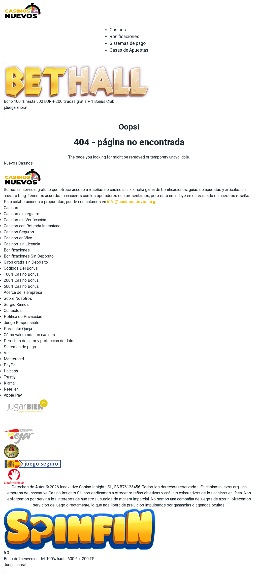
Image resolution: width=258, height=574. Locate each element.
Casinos (118, 29)
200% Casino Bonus (21, 280)
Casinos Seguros (19, 232)
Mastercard (14, 359)
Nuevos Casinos (18, 163)
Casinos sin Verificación (25, 219)
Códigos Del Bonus (21, 268)
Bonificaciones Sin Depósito (29, 256)
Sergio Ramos (16, 304)
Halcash (11, 371)
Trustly (10, 377)
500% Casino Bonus (21, 286)
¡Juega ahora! (15, 107)
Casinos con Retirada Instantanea (33, 226)
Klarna (9, 383)
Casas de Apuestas (129, 50)
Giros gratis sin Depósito (26, 262)
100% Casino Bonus (21, 274)
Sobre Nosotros (18, 298)
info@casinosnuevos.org (131, 201)
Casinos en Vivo (18, 238)
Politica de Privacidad (23, 316)
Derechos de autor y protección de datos (40, 340)
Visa (8, 352)
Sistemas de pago (128, 43)
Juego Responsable (21, 322)
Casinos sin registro (21, 213)
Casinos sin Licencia (22, 244)
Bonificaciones (124, 36)
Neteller (11, 389)
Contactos (13, 310)
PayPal (10, 365)
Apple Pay (13, 395)
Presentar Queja (18, 328)
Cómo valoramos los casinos (29, 334)
